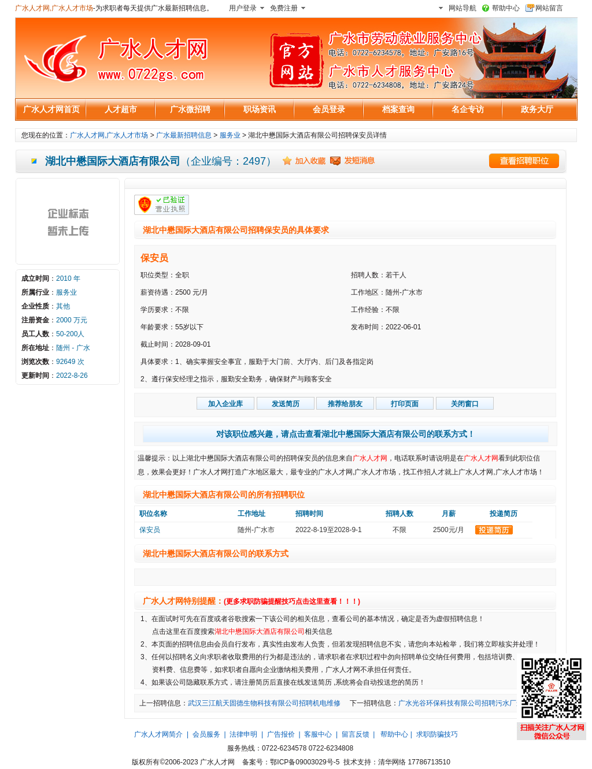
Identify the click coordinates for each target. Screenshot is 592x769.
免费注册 (284, 8)
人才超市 (121, 109)
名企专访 (468, 109)
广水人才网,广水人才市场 (54, 8)
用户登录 (243, 8)
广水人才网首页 (51, 109)
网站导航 (462, 8)
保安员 (154, 258)
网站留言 (549, 8)
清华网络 (392, 762)
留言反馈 (355, 734)
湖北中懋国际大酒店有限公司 (259, 631)
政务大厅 (537, 109)
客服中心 (318, 734)
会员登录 (329, 109)
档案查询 (398, 109)
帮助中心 (506, 8)
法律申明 (243, 734)
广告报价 (281, 734)
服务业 (230, 135)
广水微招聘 (190, 109)
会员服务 (206, 734)
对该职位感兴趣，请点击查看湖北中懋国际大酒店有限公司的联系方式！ (345, 434)
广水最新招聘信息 (184, 135)
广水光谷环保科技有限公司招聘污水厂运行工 (467, 703)
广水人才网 (370, 458)
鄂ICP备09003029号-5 (304, 762)
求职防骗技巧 (437, 734)
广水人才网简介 (158, 734)
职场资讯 (259, 109)
